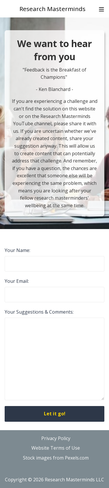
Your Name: (17, 250)
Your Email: (17, 281)
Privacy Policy (55, 438)
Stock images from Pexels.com (56, 458)
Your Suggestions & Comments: (39, 312)
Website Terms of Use (55, 448)
